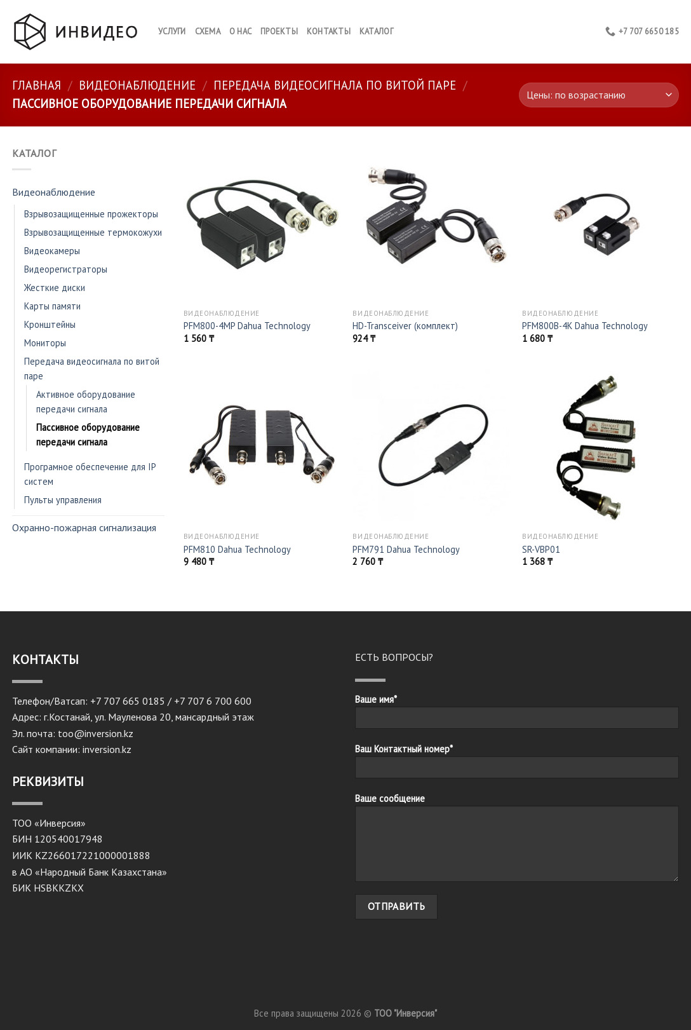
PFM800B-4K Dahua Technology (585, 326)
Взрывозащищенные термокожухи (93, 232)
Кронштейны (50, 324)
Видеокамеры (52, 251)
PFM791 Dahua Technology (406, 549)
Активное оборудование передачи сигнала (85, 401)
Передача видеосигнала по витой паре (334, 85)
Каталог (376, 31)
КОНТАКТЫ (329, 31)
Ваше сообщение (517, 841)
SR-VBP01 (541, 549)
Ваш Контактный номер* (517, 765)
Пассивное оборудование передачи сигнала (88, 434)
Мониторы (45, 343)
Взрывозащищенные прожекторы (91, 214)
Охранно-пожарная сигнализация (84, 527)
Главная (36, 85)
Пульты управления (63, 500)
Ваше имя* (517, 715)
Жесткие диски (54, 287)
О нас (240, 31)
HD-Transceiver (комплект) (405, 326)
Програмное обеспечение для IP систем (90, 474)
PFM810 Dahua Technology (237, 549)
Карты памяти (52, 306)
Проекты (279, 31)
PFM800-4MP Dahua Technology (247, 326)
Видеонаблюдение (137, 85)
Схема (207, 31)
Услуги (172, 31)
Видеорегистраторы (65, 269)
